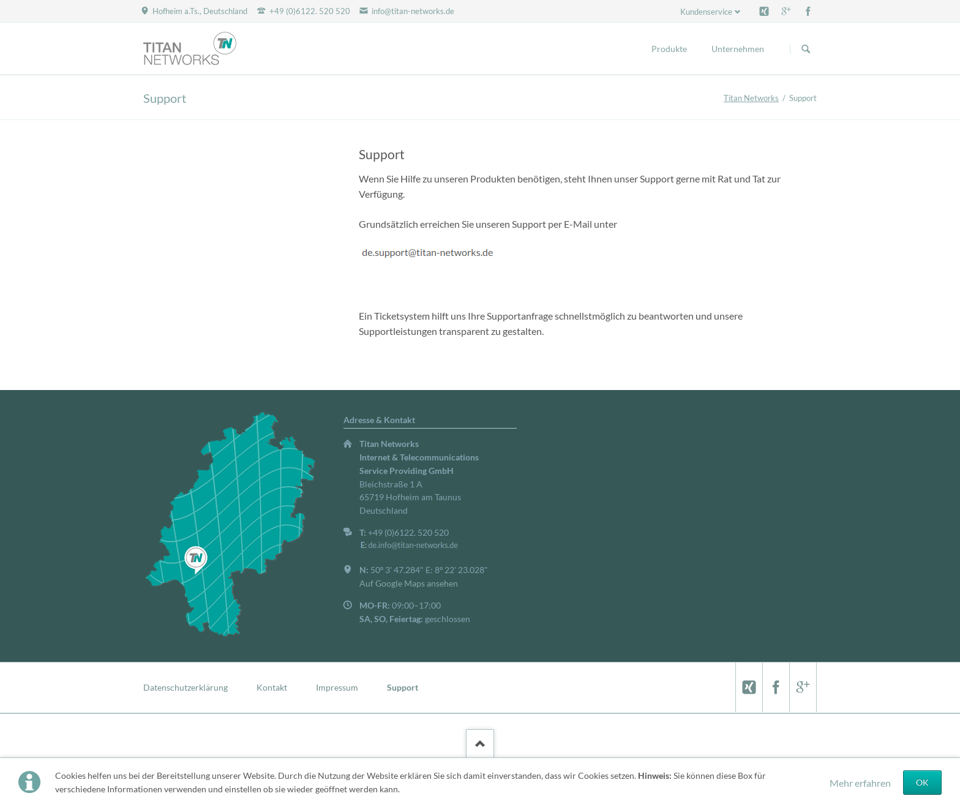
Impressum (337, 687)
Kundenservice (706, 12)
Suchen (805, 49)
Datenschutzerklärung (185, 687)
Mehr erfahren (860, 783)
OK (922, 782)
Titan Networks (751, 98)
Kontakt (272, 687)
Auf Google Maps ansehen (408, 583)
